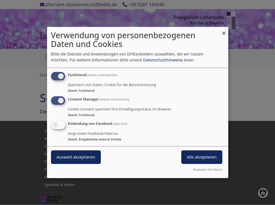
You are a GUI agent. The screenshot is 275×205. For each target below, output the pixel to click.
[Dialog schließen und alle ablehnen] (224, 30)
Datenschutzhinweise (163, 60)
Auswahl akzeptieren (76, 157)
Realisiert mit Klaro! (207, 169)
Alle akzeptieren (202, 157)
